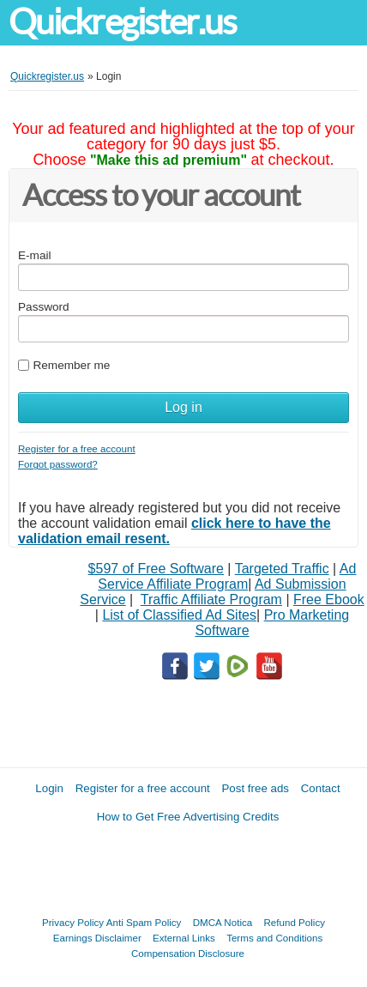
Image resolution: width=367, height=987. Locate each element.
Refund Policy (294, 922)
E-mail (34, 255)
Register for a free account (76, 448)
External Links (184, 937)
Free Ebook (328, 599)
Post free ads (255, 788)
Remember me (71, 365)
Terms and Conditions (274, 937)
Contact (320, 788)
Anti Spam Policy (144, 922)
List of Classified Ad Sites (179, 615)
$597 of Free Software (156, 568)
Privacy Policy (73, 922)
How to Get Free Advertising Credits (188, 816)
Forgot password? (58, 463)
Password (43, 306)
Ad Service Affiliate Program (227, 576)
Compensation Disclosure (187, 953)
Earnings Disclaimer (97, 937)
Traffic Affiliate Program (211, 599)
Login (49, 788)
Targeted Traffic (282, 568)
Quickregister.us (123, 22)
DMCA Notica (223, 922)
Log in (183, 407)
